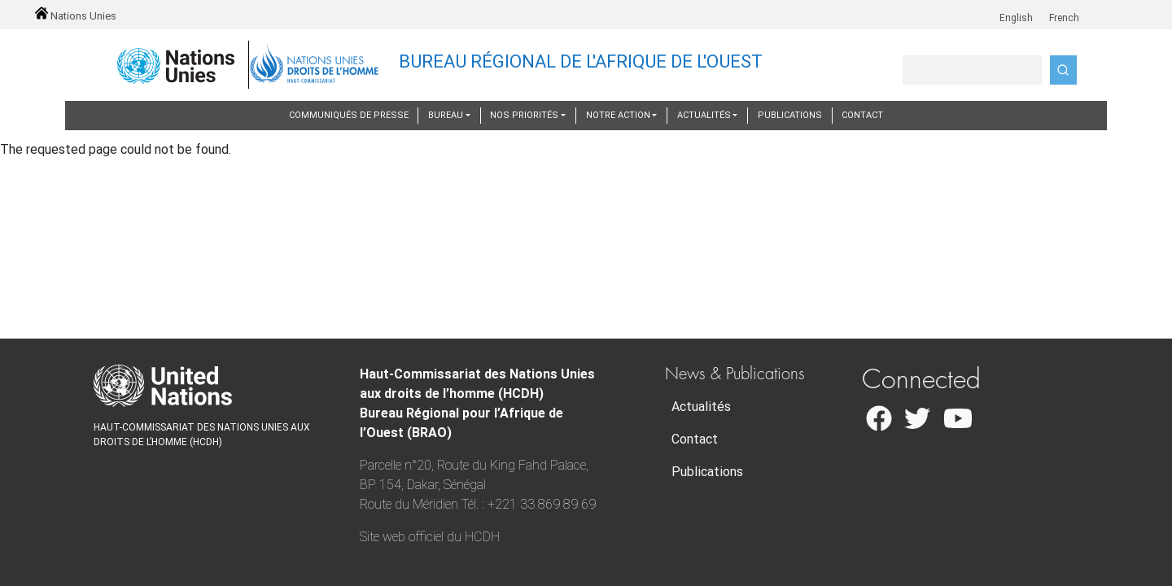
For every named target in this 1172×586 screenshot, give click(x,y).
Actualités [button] (704, 115)
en (994, 9)
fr (1042, 9)
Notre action (618, 115)
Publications (790, 115)
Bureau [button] (445, 115)
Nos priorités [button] (524, 115)
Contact (862, 115)
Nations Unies (75, 16)
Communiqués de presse (349, 115)
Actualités (701, 406)
